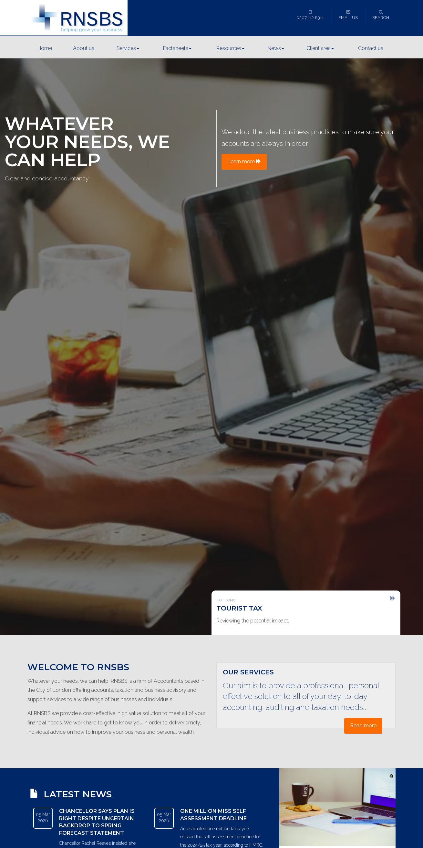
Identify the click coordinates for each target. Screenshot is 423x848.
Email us (348, 15)
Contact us (370, 48)
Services (128, 48)
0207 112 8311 (310, 15)
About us (83, 48)
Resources (230, 48)
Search (380, 15)
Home (44, 48)
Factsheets (177, 48)
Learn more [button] (244, 161)
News (275, 48)
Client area (320, 48)
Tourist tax (239, 608)
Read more (363, 725)
